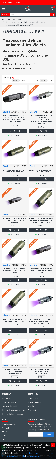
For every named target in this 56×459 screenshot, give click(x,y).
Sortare (15, 80)
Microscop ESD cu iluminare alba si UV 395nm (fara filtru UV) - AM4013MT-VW (41, 321)
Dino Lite (6, 112)
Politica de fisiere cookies (28, 453)
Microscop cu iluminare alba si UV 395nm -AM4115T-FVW (41, 271)
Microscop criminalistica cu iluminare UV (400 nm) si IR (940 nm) (15, 220)
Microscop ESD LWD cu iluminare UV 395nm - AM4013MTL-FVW (14, 371)
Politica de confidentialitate (13, 456)
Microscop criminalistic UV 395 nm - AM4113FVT (41, 171)
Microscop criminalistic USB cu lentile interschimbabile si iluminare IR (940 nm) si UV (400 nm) (41, 120)
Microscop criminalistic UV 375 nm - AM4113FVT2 (15, 171)
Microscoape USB (13, 19)
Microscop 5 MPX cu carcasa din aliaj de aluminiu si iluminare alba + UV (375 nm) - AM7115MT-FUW (14, 119)
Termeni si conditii (33, 456)
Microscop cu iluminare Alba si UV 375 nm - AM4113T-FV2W (14, 271)
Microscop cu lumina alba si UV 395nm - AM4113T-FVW (14, 320)
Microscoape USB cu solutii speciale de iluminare (25, 22)
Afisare (43, 80)
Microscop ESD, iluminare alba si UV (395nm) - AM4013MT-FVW (41, 371)
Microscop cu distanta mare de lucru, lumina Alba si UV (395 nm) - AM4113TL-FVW (41, 220)
